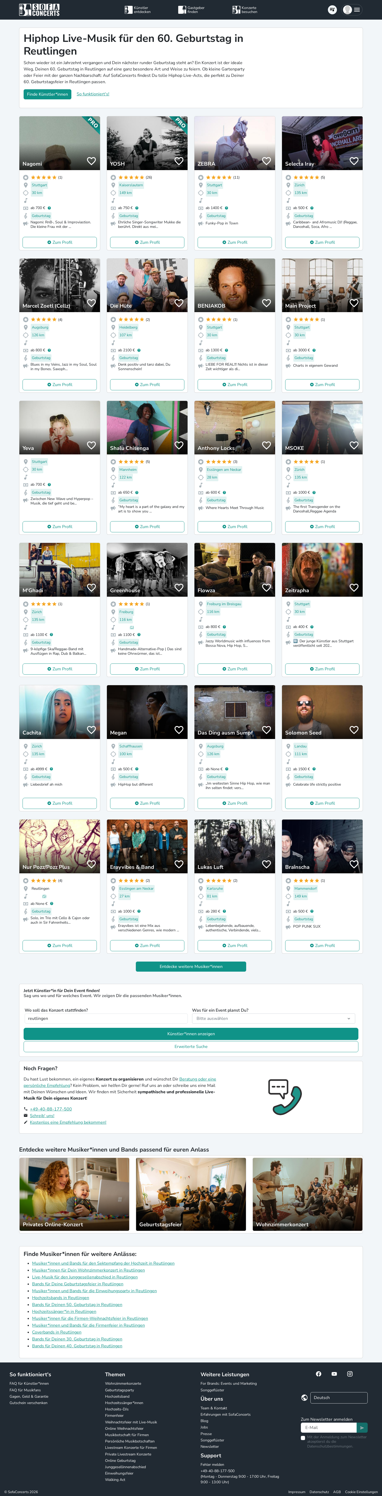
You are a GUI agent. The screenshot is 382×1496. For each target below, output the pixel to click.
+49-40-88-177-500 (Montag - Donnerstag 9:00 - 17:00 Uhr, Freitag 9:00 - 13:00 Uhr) (240, 1476)
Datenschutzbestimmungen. (330, 1446)
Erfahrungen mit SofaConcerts (226, 1414)
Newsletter (210, 1446)
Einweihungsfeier (119, 1473)
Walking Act (115, 1479)
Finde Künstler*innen (47, 94)
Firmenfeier (114, 1415)
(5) (44, 896)
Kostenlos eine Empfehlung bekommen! (68, 1122)
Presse (206, 1433)
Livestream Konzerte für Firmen (131, 1447)
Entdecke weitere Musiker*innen (191, 967)
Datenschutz (319, 1492)
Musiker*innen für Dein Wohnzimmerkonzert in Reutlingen (88, 1270)
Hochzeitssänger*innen (124, 1402)
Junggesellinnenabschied (125, 1467)
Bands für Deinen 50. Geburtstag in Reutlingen (77, 1305)
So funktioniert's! (93, 94)
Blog (204, 1420)
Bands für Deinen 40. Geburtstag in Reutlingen (77, 1346)
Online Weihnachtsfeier (124, 1428)
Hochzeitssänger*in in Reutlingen (64, 1311)
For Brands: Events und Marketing (229, 1383)
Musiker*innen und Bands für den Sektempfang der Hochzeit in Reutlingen (103, 1263)
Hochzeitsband (117, 1396)
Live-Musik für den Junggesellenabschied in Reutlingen (85, 1277)
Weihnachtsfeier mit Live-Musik (131, 1422)
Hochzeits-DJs (117, 1409)
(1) (132, 627)
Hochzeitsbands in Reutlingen (60, 1298)
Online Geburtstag (120, 1460)
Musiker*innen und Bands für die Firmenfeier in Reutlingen (88, 1325)
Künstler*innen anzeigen (191, 1034)
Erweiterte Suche (191, 1047)
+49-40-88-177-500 (51, 1109)
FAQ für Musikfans (25, 1390)
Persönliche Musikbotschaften (130, 1441)
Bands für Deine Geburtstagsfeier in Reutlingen (77, 1284)
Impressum (296, 1492)
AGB (337, 1492)
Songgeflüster (212, 1390)
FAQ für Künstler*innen (29, 1383)
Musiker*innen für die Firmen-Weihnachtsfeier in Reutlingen (90, 1318)
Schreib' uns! (42, 1116)
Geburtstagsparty (119, 1390)
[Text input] (329, 1428)
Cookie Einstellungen (361, 1492)
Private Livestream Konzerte (128, 1454)
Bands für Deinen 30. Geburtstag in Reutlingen (77, 1339)
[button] (352, 10)
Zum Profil (62, 242)
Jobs (204, 1427)
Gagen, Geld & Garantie (29, 1396)
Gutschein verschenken (28, 1402)
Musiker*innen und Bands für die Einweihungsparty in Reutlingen (94, 1291)
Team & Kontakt (214, 1408)
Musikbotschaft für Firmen (127, 1434)
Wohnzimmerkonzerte (123, 1383)
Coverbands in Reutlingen (56, 1332)
